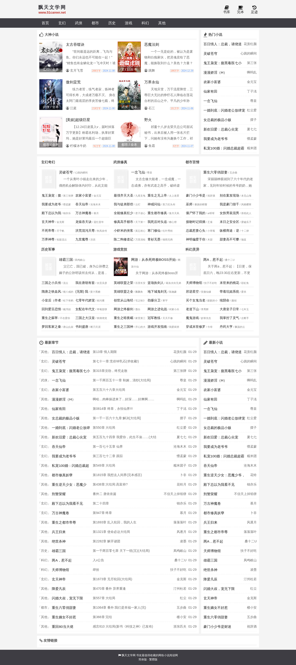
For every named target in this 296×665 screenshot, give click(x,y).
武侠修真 (120, 162)
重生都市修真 (157, 213)
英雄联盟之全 (123, 291)
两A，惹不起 (213, 259)
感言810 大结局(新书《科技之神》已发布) (123, 626)
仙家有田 (210, 91)
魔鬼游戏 (192, 318)
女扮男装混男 (229, 213)
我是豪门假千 (229, 204)
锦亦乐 (181, 503)
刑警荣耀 (59, 494)
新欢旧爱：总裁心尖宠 (221, 129)
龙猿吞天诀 (83, 222)
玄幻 (62, 23)
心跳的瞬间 (248, 53)
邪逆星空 (192, 291)
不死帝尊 (48, 230)
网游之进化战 (157, 309)
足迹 (254, 10)
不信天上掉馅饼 (175, 494)
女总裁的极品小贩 (217, 120)
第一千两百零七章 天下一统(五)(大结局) (121, 551)
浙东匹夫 (179, 626)
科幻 (145, 23)
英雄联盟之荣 (123, 283)
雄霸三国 (66, 259)
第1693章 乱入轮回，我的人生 (114, 522)
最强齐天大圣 (123, 195)
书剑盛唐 (81, 326)
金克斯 (181, 579)
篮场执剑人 (156, 283)
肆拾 (96, 569)
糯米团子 (252, 149)
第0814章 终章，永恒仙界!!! (113, 408)
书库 (226, 10)
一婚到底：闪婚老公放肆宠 (224, 110)
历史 (112, 23)
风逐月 (181, 532)
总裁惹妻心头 (195, 230)
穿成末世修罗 (195, 326)
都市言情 (192, 162)
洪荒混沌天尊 (85, 230)
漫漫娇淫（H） (215, 72)
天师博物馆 (194, 283)
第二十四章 (101, 503)
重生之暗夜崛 (123, 318)
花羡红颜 (250, 44)
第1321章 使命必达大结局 (111, 532)
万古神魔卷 (83, 213)
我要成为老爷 (51, 204)
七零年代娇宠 (85, 300)
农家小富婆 (212, 82)
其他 (162, 23)
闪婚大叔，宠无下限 (67, 598)
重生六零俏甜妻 (215, 172)
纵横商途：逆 (229, 230)
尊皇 (253, 101)
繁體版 (153, 659)
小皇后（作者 (51, 300)
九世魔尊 (81, 239)
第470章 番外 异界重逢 (109, 588)
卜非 (183, 475)
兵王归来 (59, 532)
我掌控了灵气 (229, 318)
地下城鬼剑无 (157, 291)
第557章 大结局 (104, 598)
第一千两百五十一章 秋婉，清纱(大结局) (122, 380)
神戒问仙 (154, 204)
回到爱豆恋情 (51, 309)
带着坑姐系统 (229, 291)
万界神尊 (48, 239)
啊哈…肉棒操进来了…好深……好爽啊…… (123, 399)
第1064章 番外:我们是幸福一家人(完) (119, 607)
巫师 (189, 204)
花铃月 (181, 484)
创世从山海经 (123, 300)
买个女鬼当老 (195, 300)
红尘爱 (252, 110)
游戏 (128, 23)
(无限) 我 (81, 291)
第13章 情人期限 (105, 352)
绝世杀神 (59, 541)
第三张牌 (252, 64)
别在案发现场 (229, 195)
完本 (240, 10)
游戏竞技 (120, 249)
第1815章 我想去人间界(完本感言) (117, 475)
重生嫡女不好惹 (64, 617)
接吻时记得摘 (195, 222)
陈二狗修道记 (123, 239)
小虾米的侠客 (123, 230)
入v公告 (98, 560)
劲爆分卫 (154, 300)
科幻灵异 (192, 249)
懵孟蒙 (252, 138)
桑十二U (180, 560)
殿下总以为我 (51, 213)
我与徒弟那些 (123, 204)
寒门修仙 (154, 230)
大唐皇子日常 (229, 309)
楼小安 (181, 617)
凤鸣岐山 (179, 551)
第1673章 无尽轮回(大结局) (112, 579)
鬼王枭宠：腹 (51, 195)
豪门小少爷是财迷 (217, 627)
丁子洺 (252, 91)
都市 (95, 23)
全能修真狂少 (123, 213)
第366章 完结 (102, 617)
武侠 (78, 23)
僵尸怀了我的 (195, 213)
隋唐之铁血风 (51, 291)
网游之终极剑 (123, 309)
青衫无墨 (154, 239)
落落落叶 (179, 522)
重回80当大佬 (62, 627)
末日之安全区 (229, 222)
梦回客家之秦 (51, 326)
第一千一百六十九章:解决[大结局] (117, 418)
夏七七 (252, 129)
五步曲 (181, 607)
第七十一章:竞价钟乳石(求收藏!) (116, 361)
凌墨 (183, 541)
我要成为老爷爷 (216, 139)
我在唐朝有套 (85, 283)
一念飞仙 (210, 101)
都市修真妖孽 (62, 475)
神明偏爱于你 (195, 239)
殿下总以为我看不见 (67, 503)
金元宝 (252, 82)
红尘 (183, 598)
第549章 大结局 (104, 465)
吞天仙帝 (81, 204)
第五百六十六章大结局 (109, 390)
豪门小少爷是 (195, 195)
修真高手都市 (123, 222)
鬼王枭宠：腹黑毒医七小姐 (223, 64)
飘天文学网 (129, 655)
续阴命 (224, 300)
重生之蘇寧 (50, 318)
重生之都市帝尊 (64, 522)
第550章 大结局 (104, 427)
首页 (45, 23)
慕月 (183, 513)
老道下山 (192, 309)
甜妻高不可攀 (229, 239)
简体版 (143, 659)
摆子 (253, 119)
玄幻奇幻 (48, 162)
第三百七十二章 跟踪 (108, 456)
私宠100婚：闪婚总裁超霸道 (224, 149)
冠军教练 (154, 318)
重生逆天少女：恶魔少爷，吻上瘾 (69, 486)
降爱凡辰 (59, 589)
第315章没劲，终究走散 (110, 371)
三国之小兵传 (51, 283)
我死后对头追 (157, 222)
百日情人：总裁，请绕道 (223, 44)
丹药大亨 (226, 326)
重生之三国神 (123, 326)
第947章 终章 (102, 513)
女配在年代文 (85, 309)
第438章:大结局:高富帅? (110, 484)
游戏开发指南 (157, 326)
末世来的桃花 (229, 283)
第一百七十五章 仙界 (108, 446)
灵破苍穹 (210, 53)
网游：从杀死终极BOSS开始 (153, 259)
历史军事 (48, 249)
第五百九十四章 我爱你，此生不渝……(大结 (124, 437)
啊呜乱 (252, 72)
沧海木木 (179, 446)
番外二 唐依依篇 (104, 494)
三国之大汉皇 (85, 318)
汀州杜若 (179, 588)
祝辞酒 (252, 626)
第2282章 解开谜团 (106, 541)
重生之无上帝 (157, 195)
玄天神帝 (48, 222)
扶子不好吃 (178, 569)
